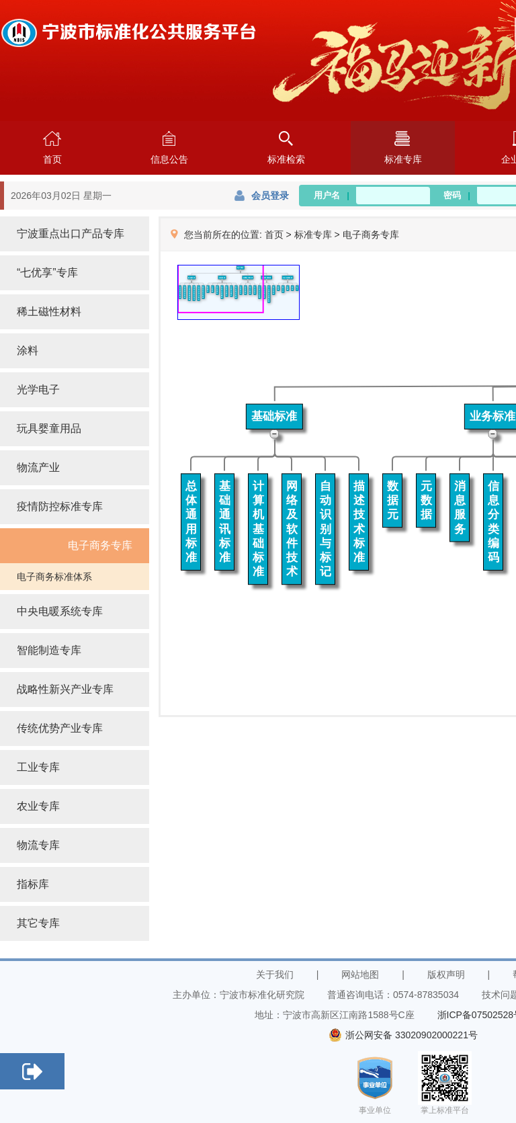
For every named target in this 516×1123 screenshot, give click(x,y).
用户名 (331, 195)
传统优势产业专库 (60, 728)
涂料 (27, 350)
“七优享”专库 (47, 272)
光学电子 (38, 389)
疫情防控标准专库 (60, 506)
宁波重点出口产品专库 (70, 233)
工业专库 (38, 767)
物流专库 (38, 845)
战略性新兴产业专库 (65, 689)
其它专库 (38, 923)
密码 (456, 195)
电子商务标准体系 (54, 576)
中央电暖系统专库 (60, 611)
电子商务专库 (100, 545)
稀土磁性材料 (49, 311)
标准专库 (313, 234)
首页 (274, 234)
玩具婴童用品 (49, 428)
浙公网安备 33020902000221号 (403, 1035)
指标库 (33, 884)
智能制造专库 (49, 650)
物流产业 (38, 467)
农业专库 (38, 806)
